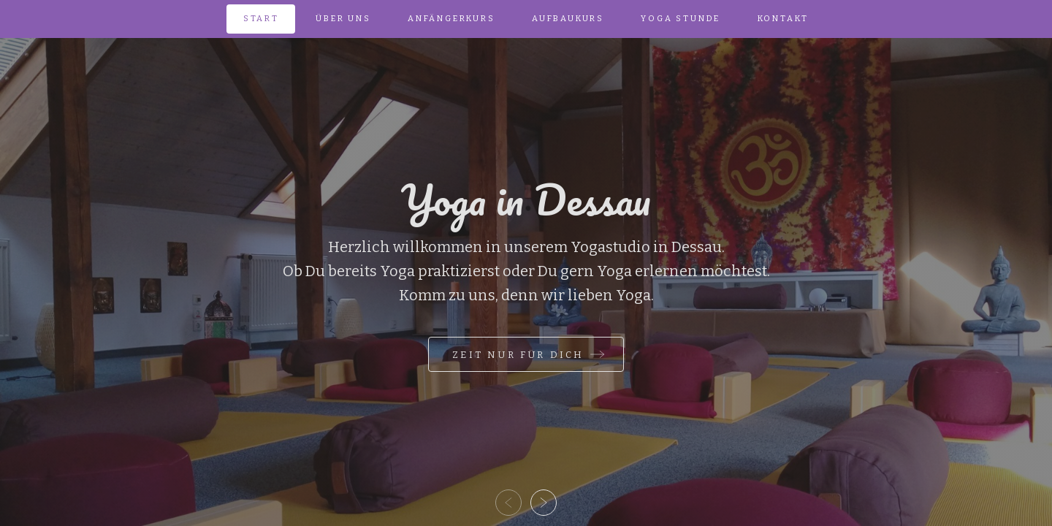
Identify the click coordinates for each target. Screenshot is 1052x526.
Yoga (680, 18)
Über (343, 18)
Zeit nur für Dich (518, 354)
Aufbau (568, 18)
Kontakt (783, 18)
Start (261, 18)
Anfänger (451, 18)
